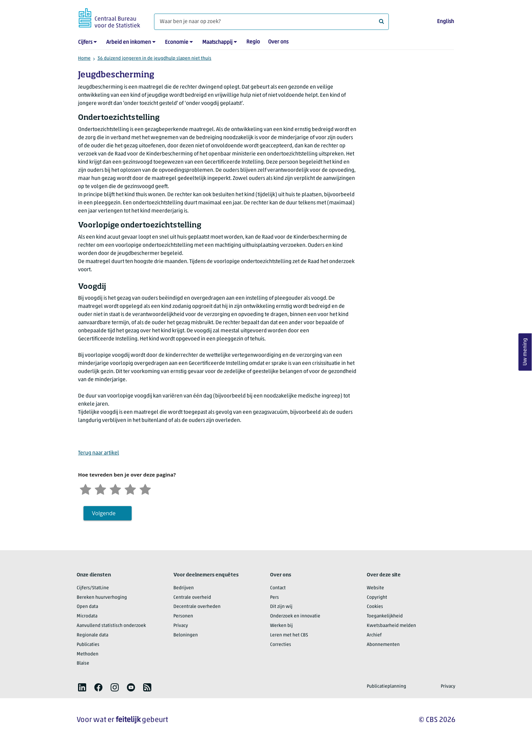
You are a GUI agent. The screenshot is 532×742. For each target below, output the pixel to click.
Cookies (375, 607)
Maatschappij (217, 42)
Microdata (87, 616)
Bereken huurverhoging (102, 597)
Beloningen (185, 635)
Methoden (87, 654)
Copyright (377, 597)
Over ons (278, 42)
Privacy (180, 626)
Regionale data (92, 635)
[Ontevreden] (100, 489)
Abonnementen (383, 645)
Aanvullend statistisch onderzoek (111, 626)
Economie (176, 42)
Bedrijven (183, 588)
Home (84, 58)
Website (375, 588)
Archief (374, 635)
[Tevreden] (130, 489)
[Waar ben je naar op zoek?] (271, 22)
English (445, 21)
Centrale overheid (192, 597)
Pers (274, 597)
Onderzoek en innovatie (295, 616)
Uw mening (525, 352)
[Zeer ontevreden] (85, 489)
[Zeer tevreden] (145, 489)
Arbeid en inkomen (128, 42)
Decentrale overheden (197, 607)
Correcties (280, 645)
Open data (87, 607)
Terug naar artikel (98, 453)
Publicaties (88, 645)
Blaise (83, 663)
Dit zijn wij (281, 607)
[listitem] (82, 687)
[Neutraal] (115, 489)
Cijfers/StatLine (93, 588)
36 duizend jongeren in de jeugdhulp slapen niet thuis (154, 58)
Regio (253, 42)
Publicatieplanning (386, 686)
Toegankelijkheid (385, 616)
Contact (278, 588)
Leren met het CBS (289, 635)
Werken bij (281, 626)
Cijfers (85, 42)
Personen (183, 616)
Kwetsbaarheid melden (391, 626)
